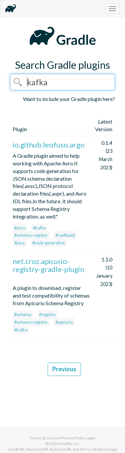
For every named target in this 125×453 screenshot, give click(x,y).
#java (19, 242)
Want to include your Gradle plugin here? (69, 99)
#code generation (48, 242)
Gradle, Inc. (69, 443)
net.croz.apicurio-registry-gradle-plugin (48, 265)
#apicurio (64, 322)
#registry (47, 314)
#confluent (65, 235)
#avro (19, 227)
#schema (22, 314)
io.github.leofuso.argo (49, 144)
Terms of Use (42, 437)
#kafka (39, 227)
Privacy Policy (74, 437)
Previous (64, 369)
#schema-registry (31, 235)
